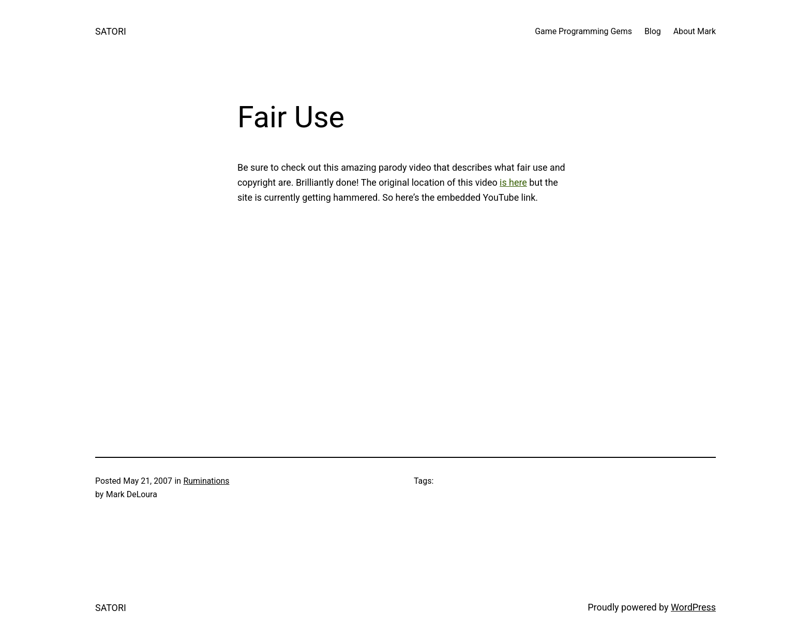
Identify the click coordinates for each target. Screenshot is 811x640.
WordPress (693, 607)
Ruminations (207, 481)
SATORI (110, 31)
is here (513, 182)
